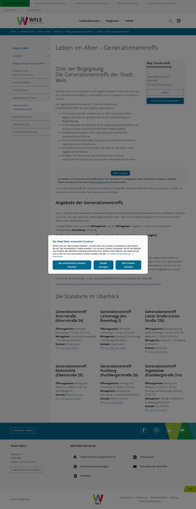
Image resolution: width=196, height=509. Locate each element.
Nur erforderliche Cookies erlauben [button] (72, 265)
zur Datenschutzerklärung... (119, 254)
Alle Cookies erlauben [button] (128, 265)
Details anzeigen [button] (103, 265)
